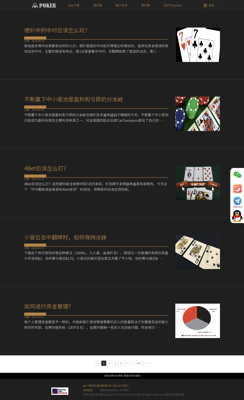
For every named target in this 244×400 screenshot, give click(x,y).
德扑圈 (97, 5)
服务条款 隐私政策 (175, 394)
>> (146, 363)
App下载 (74, 5)
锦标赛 (145, 5)
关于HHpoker (173, 5)
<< (97, 363)
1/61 (139, 363)
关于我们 (123, 386)
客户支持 (121, 5)
